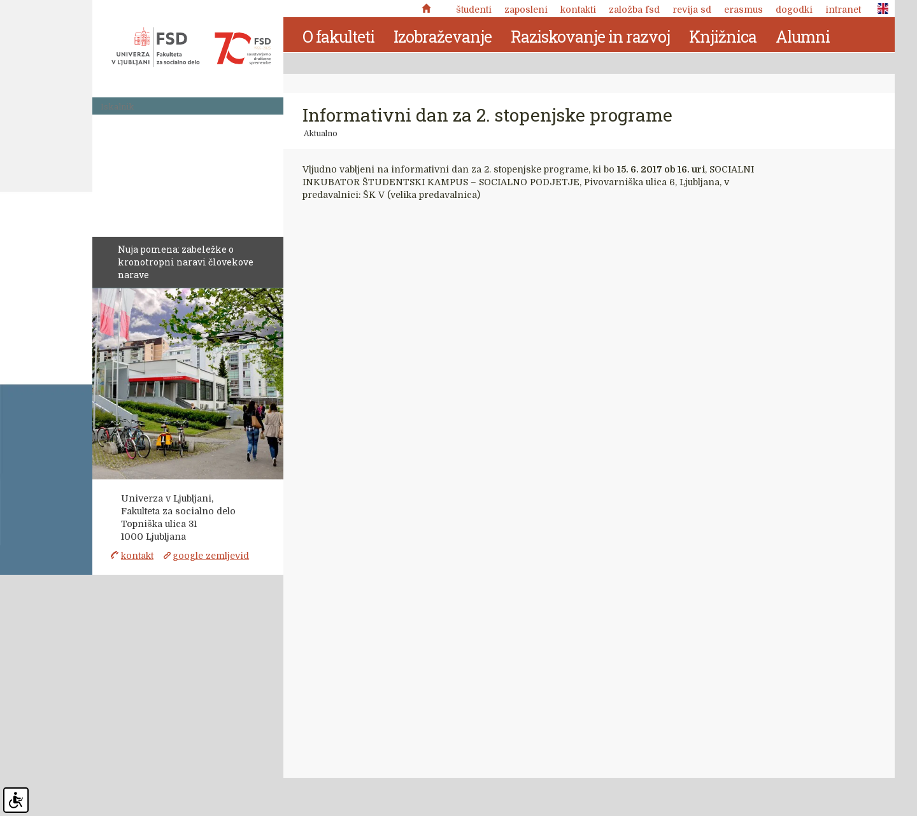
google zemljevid (211, 556)
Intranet (843, 9)
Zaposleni (526, 9)
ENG (879, 9)
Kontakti (578, 9)
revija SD (691, 9)
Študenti (474, 9)
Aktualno (321, 133)
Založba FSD (634, 9)
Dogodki (794, 9)
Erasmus (743, 9)
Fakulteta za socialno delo (191, 47)
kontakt (137, 556)
